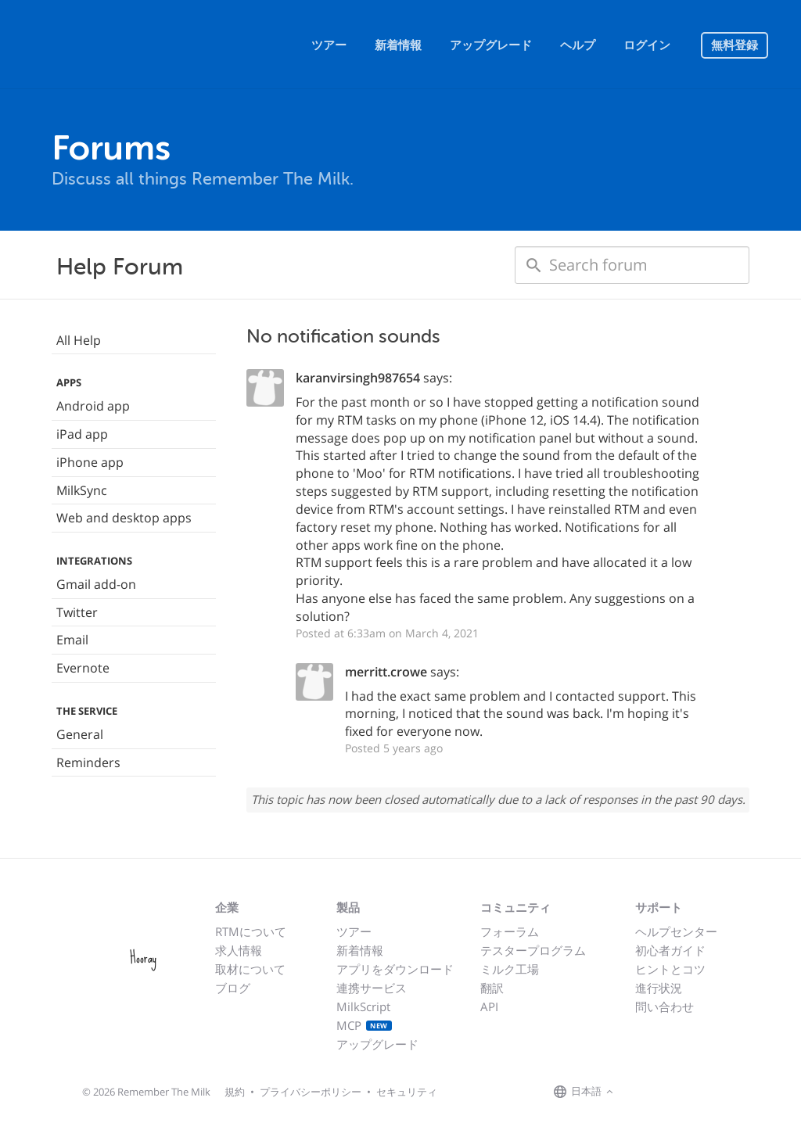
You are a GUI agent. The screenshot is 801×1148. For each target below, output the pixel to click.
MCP (364, 1025)
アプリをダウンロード (395, 969)
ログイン (646, 45)
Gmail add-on (96, 584)
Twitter (77, 612)
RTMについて (250, 931)
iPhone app (90, 462)
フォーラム (509, 931)
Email (72, 639)
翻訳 (492, 988)
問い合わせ (664, 1006)
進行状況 (658, 988)
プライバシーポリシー (310, 1092)
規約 (234, 1092)
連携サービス (371, 988)
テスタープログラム (533, 950)
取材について (250, 969)
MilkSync (81, 490)
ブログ (232, 988)
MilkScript (363, 1006)
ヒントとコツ (670, 969)
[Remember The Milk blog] (681, 1092)
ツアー (329, 45)
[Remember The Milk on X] (662, 1092)
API (489, 1006)
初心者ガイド (670, 950)
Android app (93, 405)
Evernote (83, 667)
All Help (78, 340)
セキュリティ (406, 1092)
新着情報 (398, 45)
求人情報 (238, 950)
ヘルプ (577, 45)
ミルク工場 (509, 969)
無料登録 (734, 45)
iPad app (82, 434)
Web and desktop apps (124, 517)
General (79, 734)
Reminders (88, 762)
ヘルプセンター (676, 931)
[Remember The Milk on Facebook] (640, 1092)
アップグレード (491, 45)
